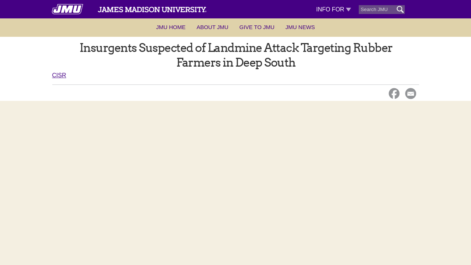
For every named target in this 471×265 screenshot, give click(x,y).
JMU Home (170, 27)
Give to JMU (257, 27)
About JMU (212, 27)
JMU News (300, 27)
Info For (333, 9)
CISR (59, 75)
